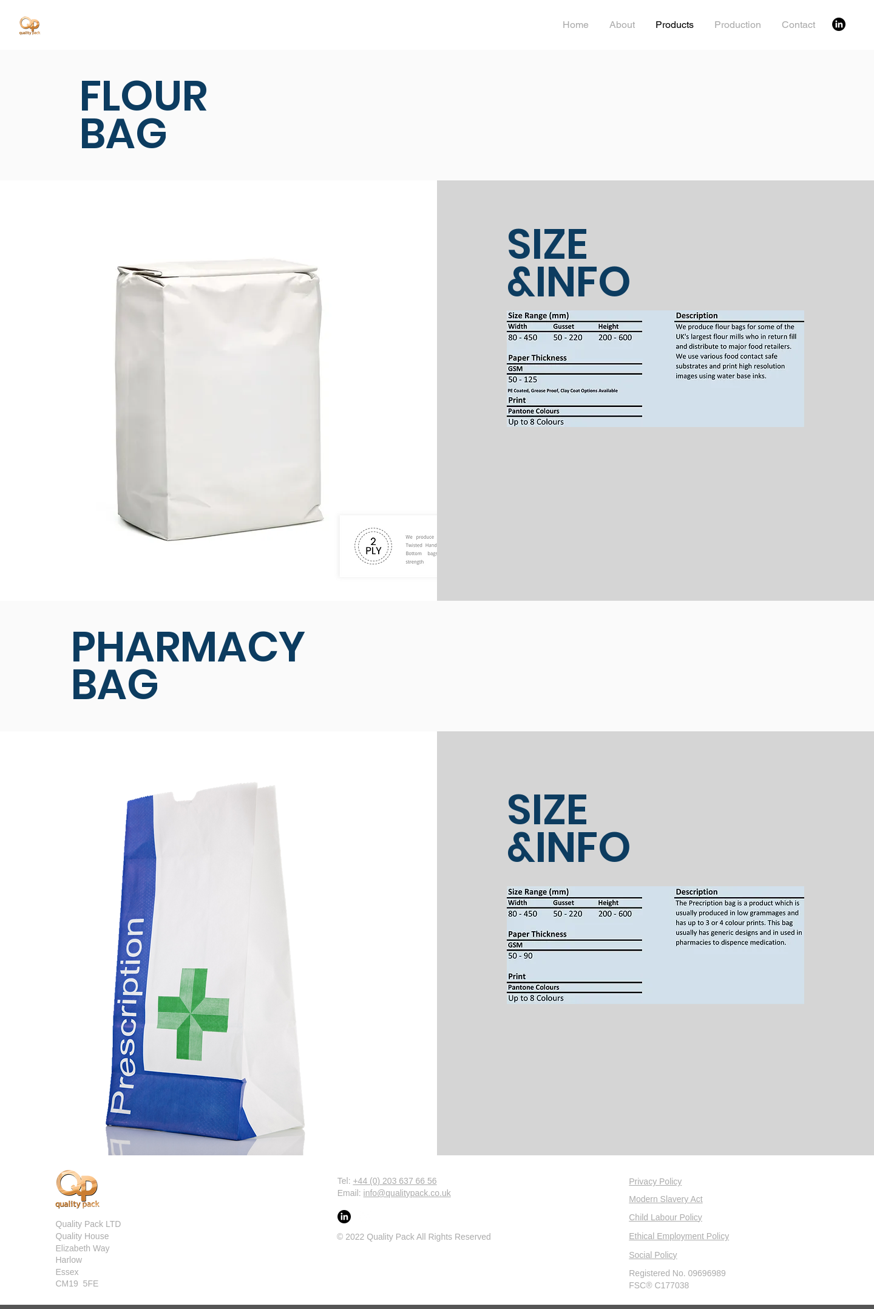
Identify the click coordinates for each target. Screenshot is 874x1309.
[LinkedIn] (838, 24)
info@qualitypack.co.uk (407, 1193)
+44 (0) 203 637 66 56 (394, 1181)
